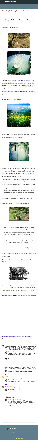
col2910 (6, 376)
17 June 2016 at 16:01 (18, 370)
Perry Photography (28, 336)
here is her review (25, 295)
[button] (2, 14)
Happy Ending (19, 336)
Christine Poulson (5, 336)
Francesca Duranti (12, 336)
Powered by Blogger (19, 438)
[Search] (36, 2)
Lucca (23, 336)
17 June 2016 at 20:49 (11, 386)
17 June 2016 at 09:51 (12, 345)
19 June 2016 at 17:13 (18, 389)
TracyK (6, 386)
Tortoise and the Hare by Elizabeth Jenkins (26, 83)
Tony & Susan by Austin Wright (11, 83)
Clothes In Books (9, 2)
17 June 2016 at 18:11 (15, 358)
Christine (6, 345)
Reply (6, 374)
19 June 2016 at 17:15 (18, 399)
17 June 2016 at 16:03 (11, 376)
